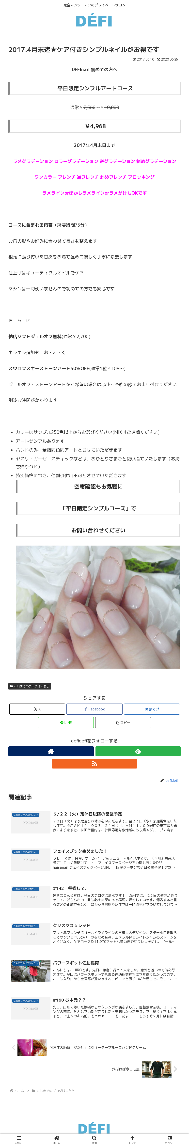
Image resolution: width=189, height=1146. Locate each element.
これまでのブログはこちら (29, 686)
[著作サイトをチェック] (51, 751)
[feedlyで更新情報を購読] (138, 751)
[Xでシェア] (37, 709)
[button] (123, 722)
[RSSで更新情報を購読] (94, 764)
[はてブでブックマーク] (152, 709)
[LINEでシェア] (66, 722)
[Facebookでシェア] (94, 709)
